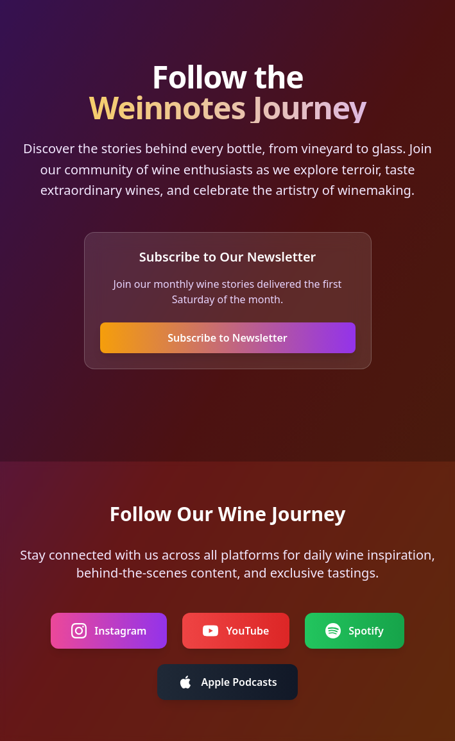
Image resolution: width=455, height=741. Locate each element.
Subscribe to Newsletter (227, 338)
